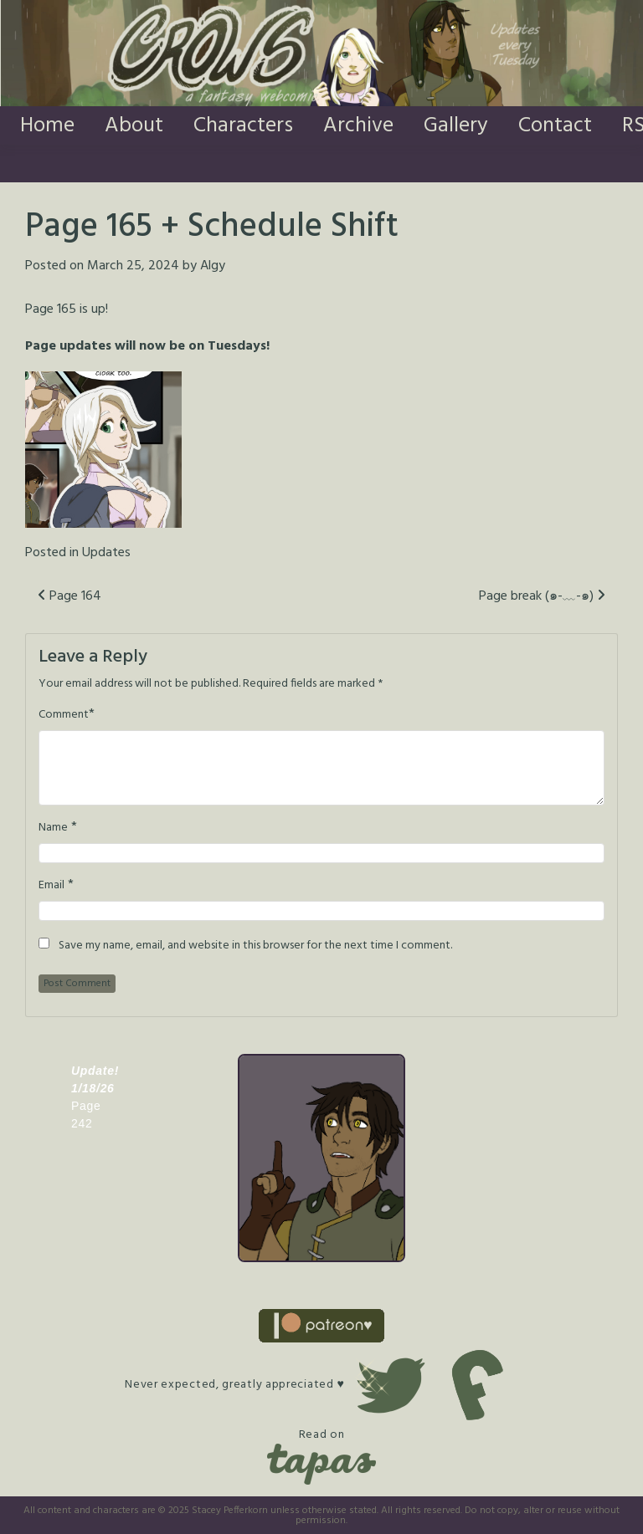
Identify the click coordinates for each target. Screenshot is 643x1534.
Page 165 (50, 309)
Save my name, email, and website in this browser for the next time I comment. (255, 946)
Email (51, 885)
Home (47, 126)
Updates (106, 553)
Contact (555, 126)
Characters (243, 126)
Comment (64, 715)
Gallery (456, 126)
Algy (212, 266)
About (134, 126)
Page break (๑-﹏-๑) (542, 596)
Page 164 (69, 596)
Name (53, 828)
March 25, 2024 (133, 266)
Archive (358, 126)
